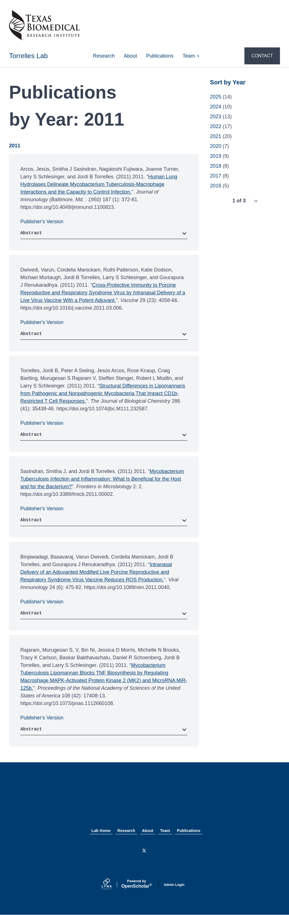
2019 (215, 156)
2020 (215, 146)
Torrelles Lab (28, 56)
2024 (215, 107)
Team (191, 56)
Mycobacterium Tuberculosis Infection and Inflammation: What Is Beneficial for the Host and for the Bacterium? (102, 479)
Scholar (136, 883)
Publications (160, 56)
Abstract (31, 233)
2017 (215, 176)
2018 (215, 166)
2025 (215, 97)
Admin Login (174, 885)
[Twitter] (144, 850)
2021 (215, 136)
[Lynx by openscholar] (111, 884)
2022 (215, 126)
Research (104, 56)
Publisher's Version (42, 221)
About (130, 56)
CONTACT (262, 55)
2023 (215, 116)
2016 (215, 186)
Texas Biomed (144, 801)
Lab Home (101, 830)
